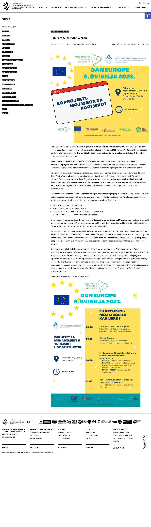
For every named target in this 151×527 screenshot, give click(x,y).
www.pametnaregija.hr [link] (100, 268)
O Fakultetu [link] (142, 7)
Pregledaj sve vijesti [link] (9, 26)
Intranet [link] (62, 448)
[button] (148, 3)
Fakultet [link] (65, 31)
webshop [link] (89, 448)
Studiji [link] (43, 7)
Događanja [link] (35, 448)
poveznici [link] (86, 276)
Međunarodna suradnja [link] (102, 7)
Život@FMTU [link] (124, 7)
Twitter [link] (63, 271)
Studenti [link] (56, 7)
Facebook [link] (55, 271)
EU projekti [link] (55, 31)
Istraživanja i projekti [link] (75, 7)
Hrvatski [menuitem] (140, 3)
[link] (148, 15)
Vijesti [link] (5, 448)
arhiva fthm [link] (118, 448)
